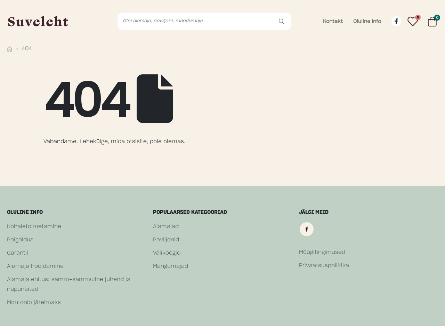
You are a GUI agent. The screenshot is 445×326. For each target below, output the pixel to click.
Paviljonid (166, 239)
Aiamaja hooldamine (35, 266)
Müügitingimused (322, 252)
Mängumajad (170, 266)
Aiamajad (166, 226)
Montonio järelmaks (34, 302)
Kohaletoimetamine (34, 226)
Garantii (17, 253)
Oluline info (367, 21)
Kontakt (333, 21)
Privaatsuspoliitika (324, 265)
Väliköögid (166, 253)
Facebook (307, 229)
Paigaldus (20, 239)
